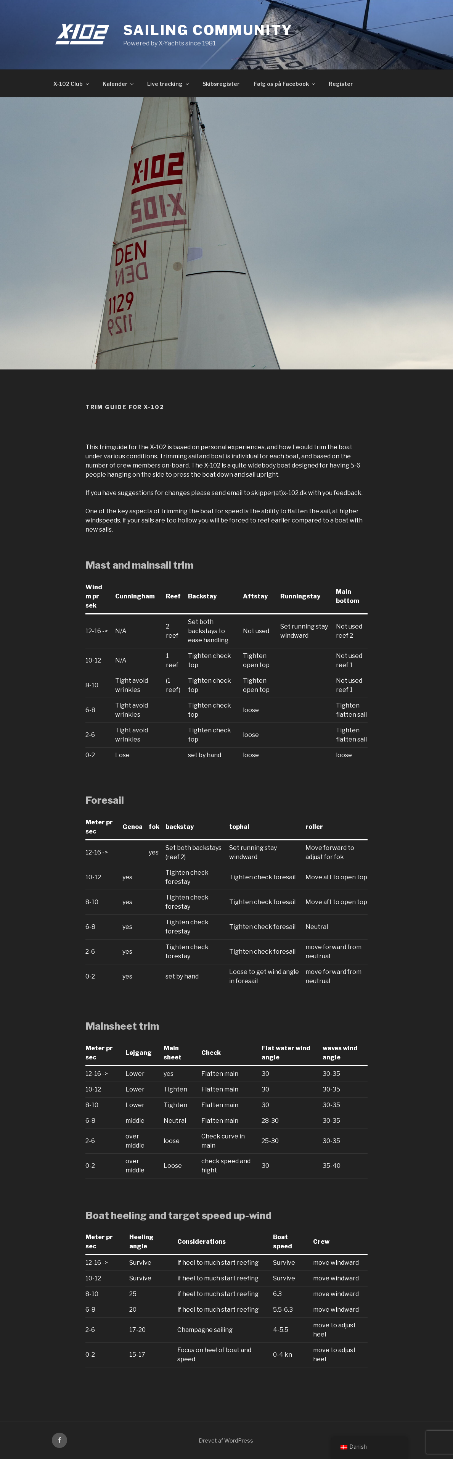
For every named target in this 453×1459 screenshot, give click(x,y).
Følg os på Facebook (285, 84)
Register (341, 84)
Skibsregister (220, 84)
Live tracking (168, 84)
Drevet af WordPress (226, 1440)
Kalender (119, 84)
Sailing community (208, 30)
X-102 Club (71, 84)
